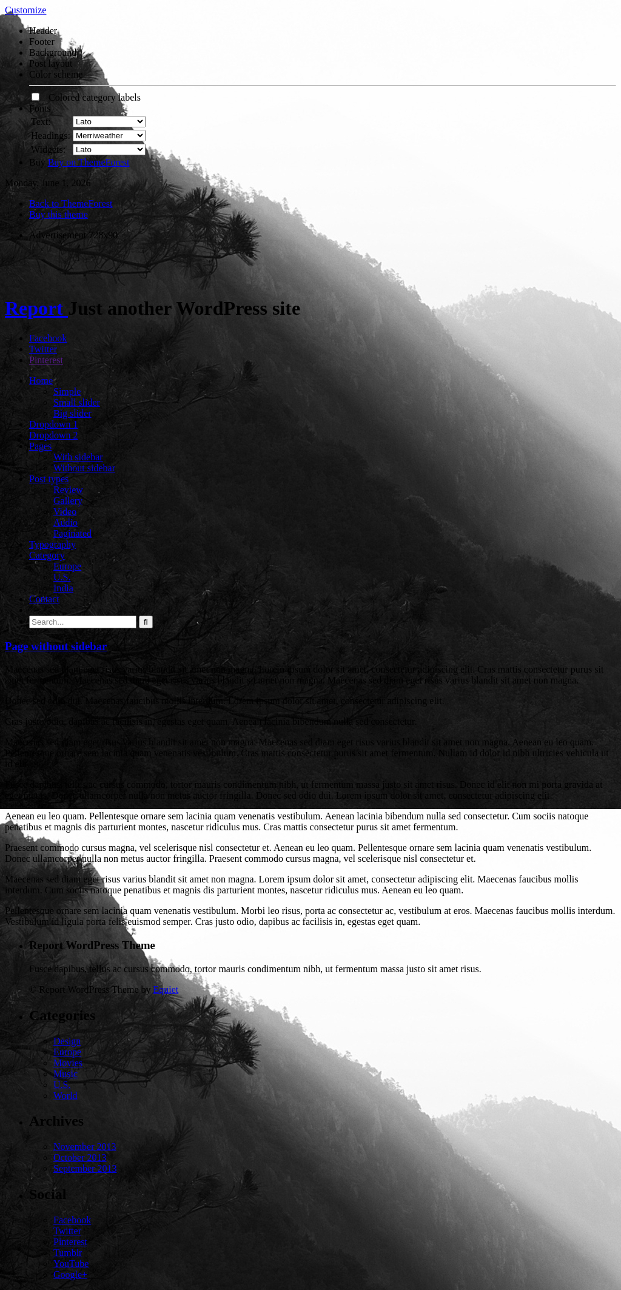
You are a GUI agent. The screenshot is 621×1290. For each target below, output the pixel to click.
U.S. (61, 577)
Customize (25, 10)
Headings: (50, 135)
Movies (67, 1063)
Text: (41, 121)
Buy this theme (58, 214)
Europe (67, 566)
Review (68, 490)
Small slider (76, 402)
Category (47, 555)
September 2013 (84, 1168)
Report (36, 308)
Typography (52, 544)
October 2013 (80, 1157)
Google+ (70, 1274)
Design (67, 1041)
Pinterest (46, 360)
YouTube (71, 1263)
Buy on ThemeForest (89, 162)
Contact (44, 599)
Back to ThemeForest (70, 203)
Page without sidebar (56, 646)
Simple (67, 391)
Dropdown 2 (53, 435)
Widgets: (48, 149)
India (63, 588)
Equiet (165, 989)
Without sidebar (84, 468)
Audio (65, 522)
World (65, 1095)
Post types (49, 479)
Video (64, 511)
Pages (40, 446)
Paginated (72, 533)
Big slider (72, 413)
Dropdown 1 (53, 424)
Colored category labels (86, 97)
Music (65, 1074)
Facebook (48, 338)
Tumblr (67, 1253)
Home (41, 380)
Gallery (67, 501)
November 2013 (84, 1146)
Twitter (43, 349)
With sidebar (78, 457)
